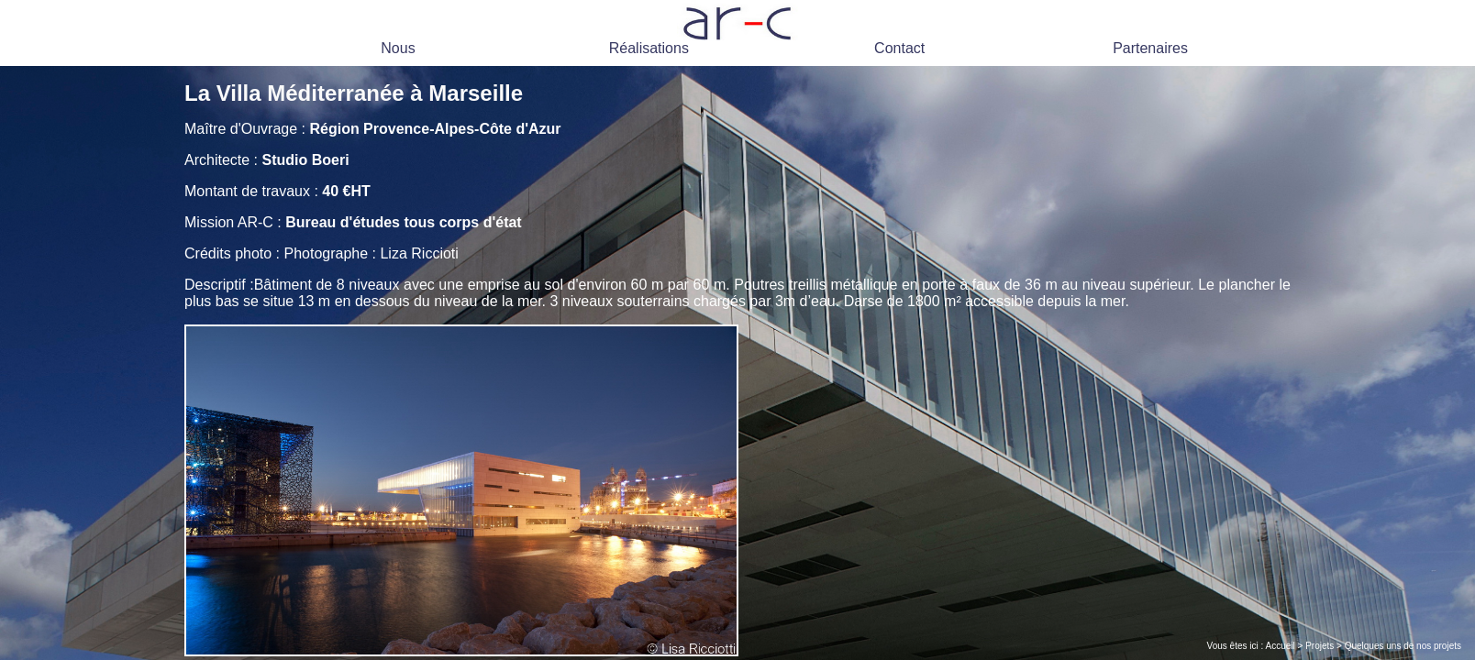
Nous (398, 48)
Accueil (1280, 646)
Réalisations (649, 48)
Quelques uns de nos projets (1403, 646)
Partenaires (1150, 48)
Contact (899, 48)
